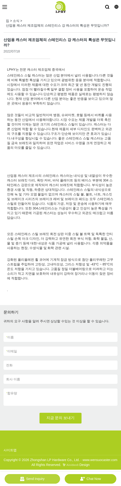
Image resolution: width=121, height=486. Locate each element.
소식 (16, 21)
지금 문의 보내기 (60, 418)
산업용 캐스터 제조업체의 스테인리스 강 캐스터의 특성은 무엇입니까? (57, 25)
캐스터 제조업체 (38, 69)
